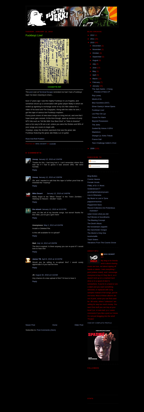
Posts (92, 161)
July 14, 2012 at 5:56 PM (47, 243)
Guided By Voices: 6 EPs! (102, 128)
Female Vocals (93, 182)
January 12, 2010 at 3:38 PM (50, 177)
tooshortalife (92, 236)
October (96, 53)
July (94, 64)
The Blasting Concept (96, 220)
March (95, 79)
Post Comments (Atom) (46, 330)
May (94, 71)
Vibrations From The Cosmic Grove (101, 243)
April (95, 75)
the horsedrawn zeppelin (97, 227)
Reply (34, 170)
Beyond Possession (100, 121)
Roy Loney (96, 95)
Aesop (35, 159)
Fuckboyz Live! (98, 110)
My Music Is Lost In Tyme (97, 198)
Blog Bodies (92, 176)
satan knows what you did (97, 214)
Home (54, 325)
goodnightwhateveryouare (98, 192)
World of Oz (97, 99)
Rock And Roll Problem (35, 139)
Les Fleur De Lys (99, 114)
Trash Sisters (92, 239)
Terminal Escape (46, 92)
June (95, 68)
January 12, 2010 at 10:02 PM (54, 209)
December (97, 46)
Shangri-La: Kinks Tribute (102, 136)
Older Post (79, 325)
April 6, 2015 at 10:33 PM (52, 259)
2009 (92, 148)
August (96, 60)
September (97, 57)
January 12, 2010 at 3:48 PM (58, 193)
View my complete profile (99, 323)
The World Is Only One (96, 233)
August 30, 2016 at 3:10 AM (46, 275)
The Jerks (96, 125)
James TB (36, 259)
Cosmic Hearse (93, 179)
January (96, 86)
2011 (92, 39)
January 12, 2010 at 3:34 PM (50, 159)
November (97, 49)
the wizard (36, 209)
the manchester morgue (97, 230)
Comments (94, 166)
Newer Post (30, 325)
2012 (92, 35)
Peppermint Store (94, 205)
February (96, 82)
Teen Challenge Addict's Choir (104, 143)
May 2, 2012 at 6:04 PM (53, 225)
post (31, 92)
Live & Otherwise (94, 195)
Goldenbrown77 (93, 189)
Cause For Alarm (99, 117)
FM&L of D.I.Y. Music (95, 186)
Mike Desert (37, 193)
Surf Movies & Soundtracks (98, 217)
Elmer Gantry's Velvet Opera (103, 106)
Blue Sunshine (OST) (100, 103)
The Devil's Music (94, 223)
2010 (92, 42)
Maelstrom (96, 132)
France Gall (96, 139)
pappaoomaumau (94, 202)
